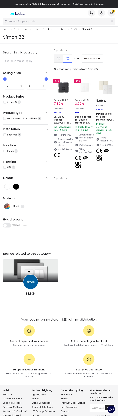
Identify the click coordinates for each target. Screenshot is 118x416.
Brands (35, 398)
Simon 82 (87, 29)
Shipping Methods (12, 402)
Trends (64, 398)
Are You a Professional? (15, 411)
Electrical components (26, 29)
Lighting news (39, 394)
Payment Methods (12, 407)
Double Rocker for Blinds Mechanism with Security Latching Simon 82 (105, 119)
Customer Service (12, 398)
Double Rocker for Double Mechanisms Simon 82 (83, 121)
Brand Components (42, 402)
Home (6, 29)
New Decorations (70, 407)
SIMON (74, 29)
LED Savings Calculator (43, 411)
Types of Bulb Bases (42, 407)
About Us (7, 394)
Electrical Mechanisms (54, 29)
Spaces (65, 411)
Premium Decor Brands (73, 402)
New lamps (66, 394)
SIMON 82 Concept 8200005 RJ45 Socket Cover (61, 121)
